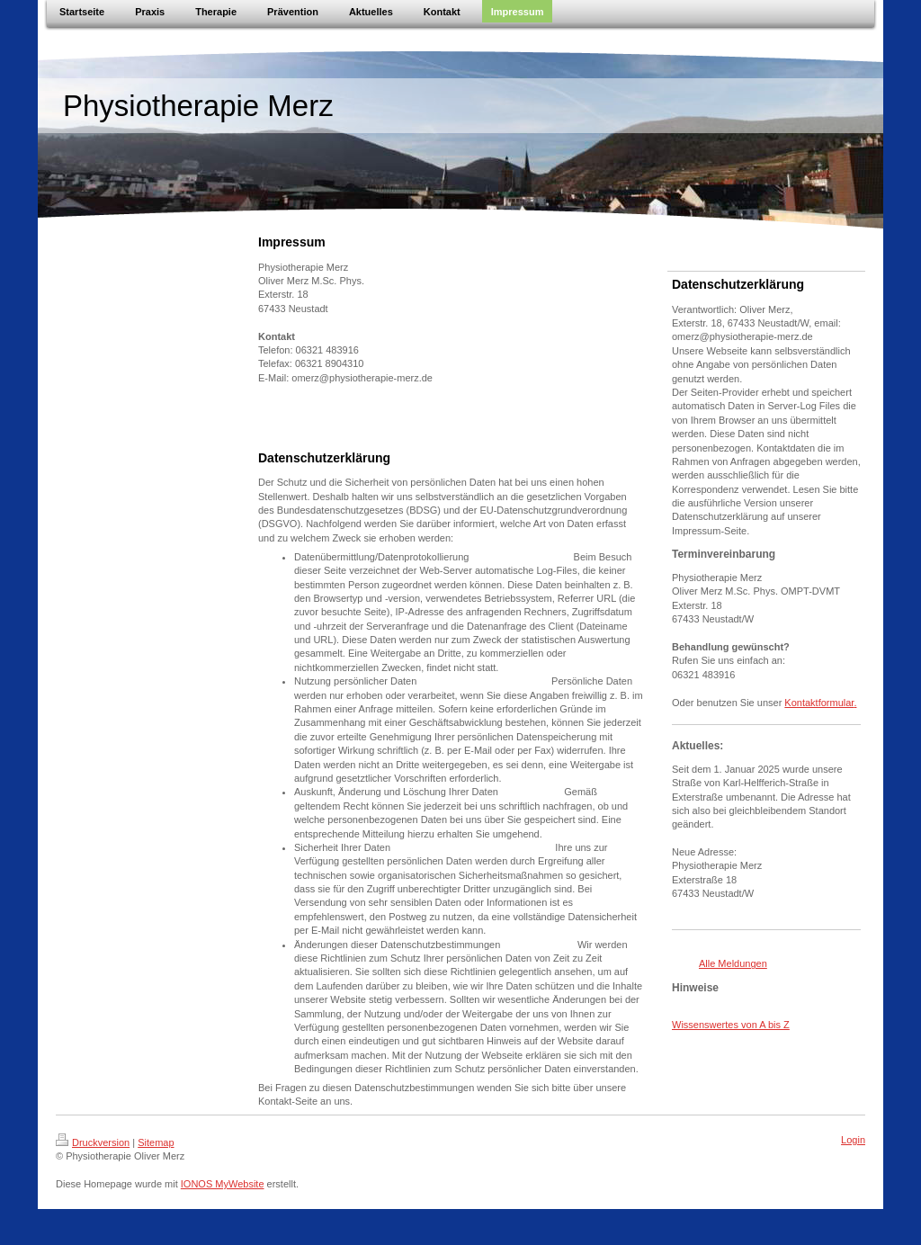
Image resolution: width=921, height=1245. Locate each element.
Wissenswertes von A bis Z (731, 1024)
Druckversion (93, 1142)
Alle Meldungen (733, 963)
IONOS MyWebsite (222, 1183)
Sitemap (156, 1142)
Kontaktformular (819, 702)
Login (853, 1139)
